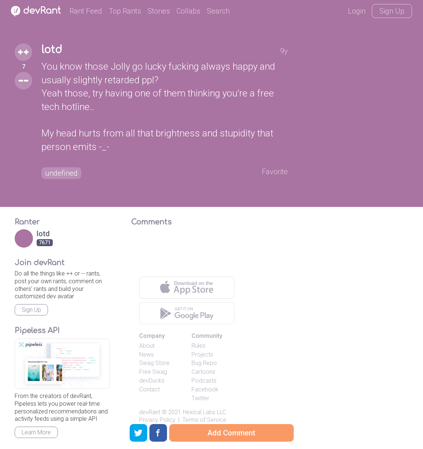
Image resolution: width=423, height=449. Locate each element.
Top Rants (125, 11)
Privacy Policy (157, 419)
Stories (159, 11)
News (146, 354)
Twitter (200, 398)
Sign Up (391, 11)
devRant (149, 412)
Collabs (188, 11)
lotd (51, 50)
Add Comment (231, 432)
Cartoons (203, 371)
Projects (202, 354)
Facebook (205, 389)
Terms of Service (204, 419)
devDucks (151, 380)
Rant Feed (86, 11)
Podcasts (204, 380)
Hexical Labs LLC (204, 412)
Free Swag (153, 371)
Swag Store (154, 362)
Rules (198, 345)
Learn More (36, 432)
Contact (149, 389)
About (147, 345)
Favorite (275, 171)
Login (357, 11)
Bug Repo (204, 362)
